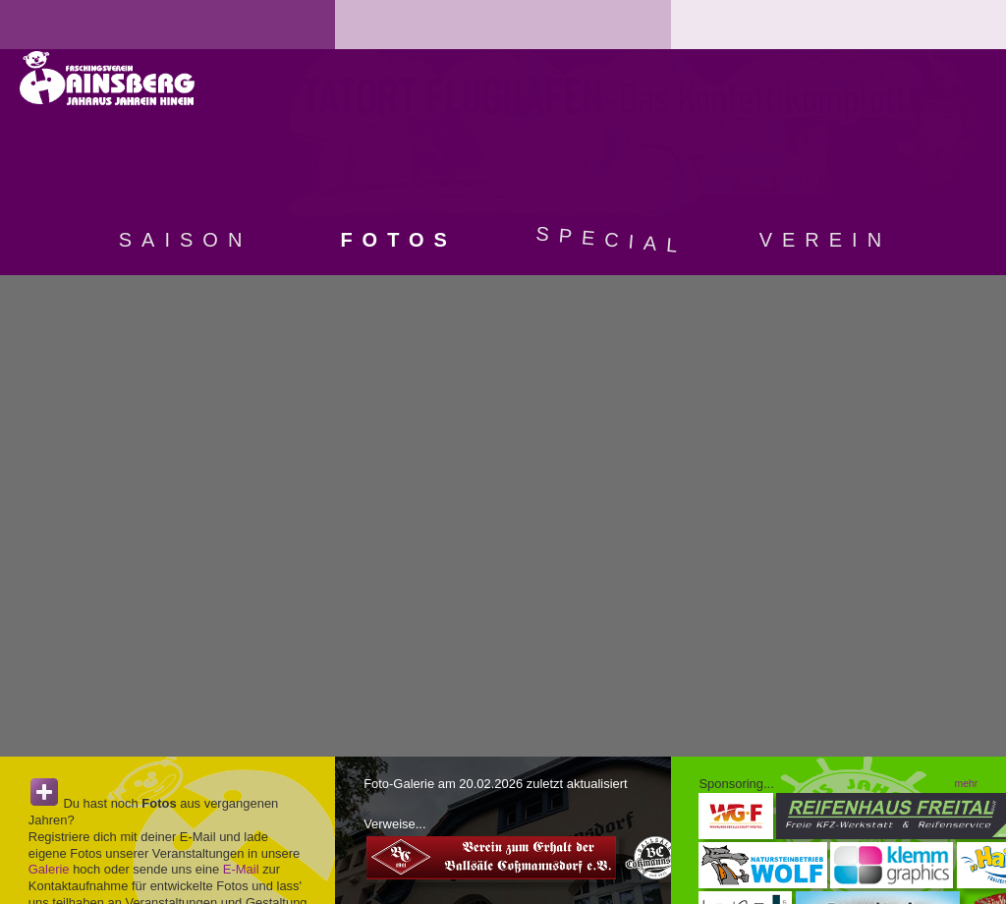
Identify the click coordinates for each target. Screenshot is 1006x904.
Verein (825, 240)
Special (612, 239)
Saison (185, 240)
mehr (966, 783)
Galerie (49, 869)
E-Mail (241, 869)
